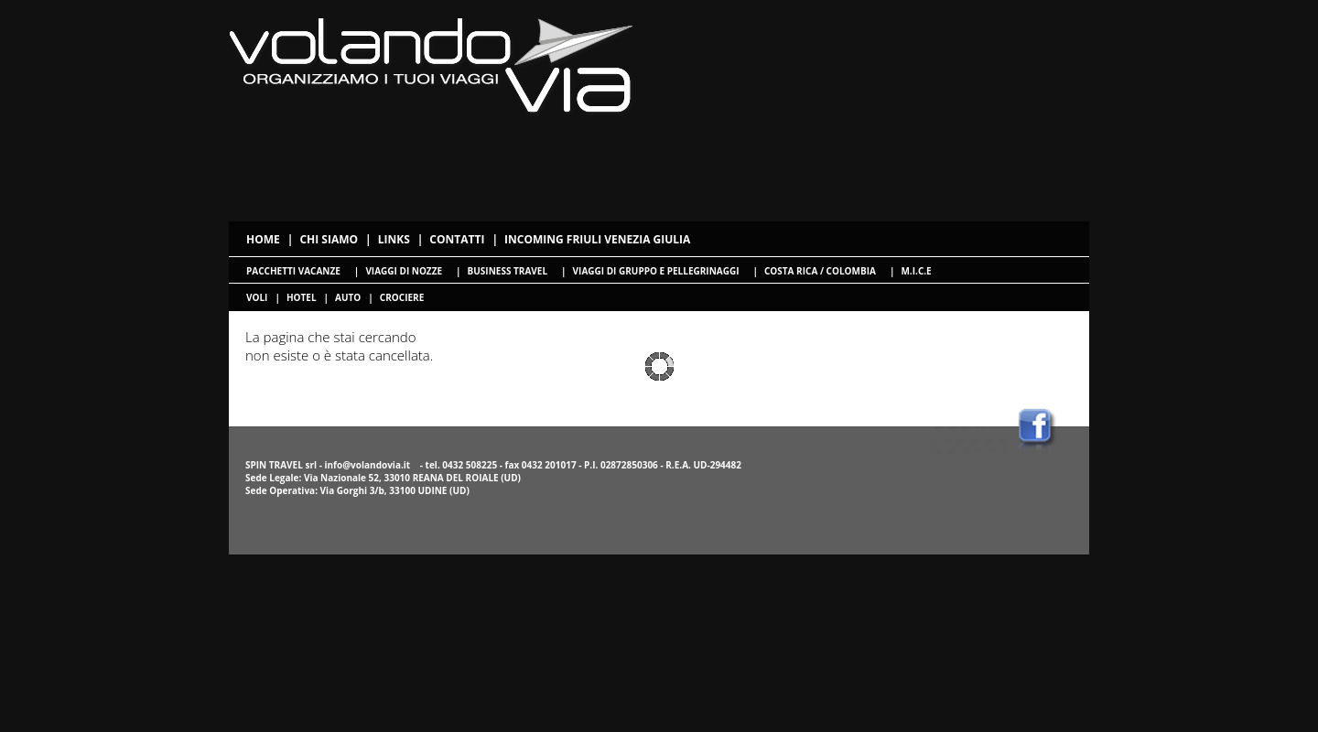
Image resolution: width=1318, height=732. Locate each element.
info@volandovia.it (367, 464)
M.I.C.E (916, 270)
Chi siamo (328, 239)
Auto (348, 297)
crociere (402, 297)
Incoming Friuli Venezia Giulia (597, 239)
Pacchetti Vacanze (293, 270)
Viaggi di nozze (403, 270)
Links (394, 239)
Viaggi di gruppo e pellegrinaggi (656, 270)
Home (263, 239)
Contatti (456, 239)
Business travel (507, 270)
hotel (301, 297)
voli (256, 297)
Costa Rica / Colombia (820, 270)
